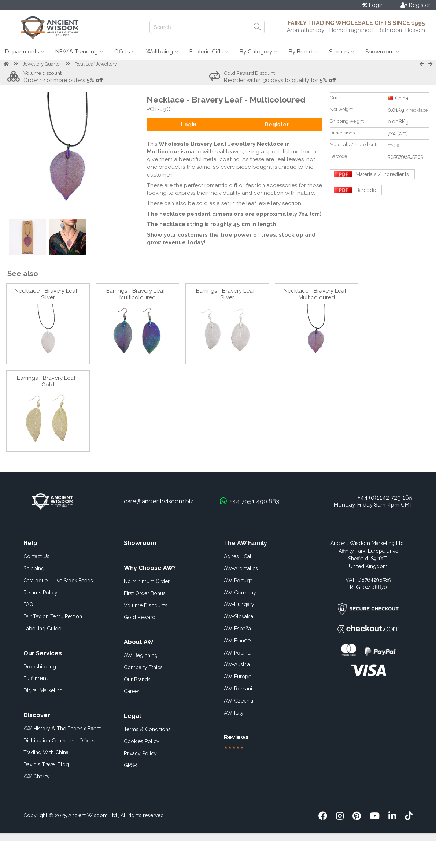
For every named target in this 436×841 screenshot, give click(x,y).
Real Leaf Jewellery (96, 64)
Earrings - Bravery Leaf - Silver (227, 294)
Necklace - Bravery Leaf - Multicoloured (317, 294)
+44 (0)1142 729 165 (385, 497)
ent (35, 678)
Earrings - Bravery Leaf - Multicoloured (137, 294)
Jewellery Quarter (42, 64)
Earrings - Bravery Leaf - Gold (48, 381)
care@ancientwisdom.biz (158, 501)
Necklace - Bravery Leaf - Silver (48, 294)
